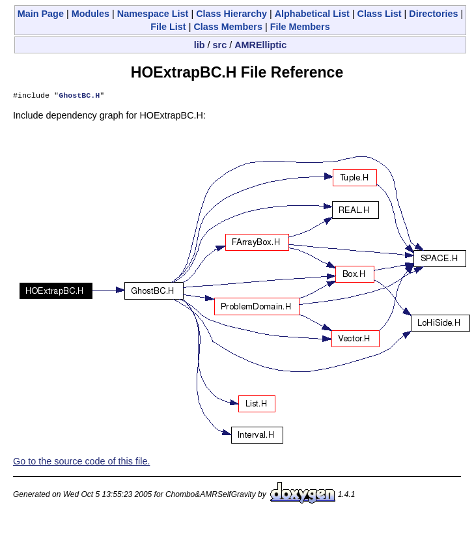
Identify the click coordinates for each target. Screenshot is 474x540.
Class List (379, 13)
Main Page (41, 13)
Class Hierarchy (231, 13)
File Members (300, 26)
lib (199, 45)
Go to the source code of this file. (81, 462)
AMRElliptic (260, 45)
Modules (90, 13)
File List (168, 26)
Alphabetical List (312, 13)
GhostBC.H (79, 96)
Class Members (227, 26)
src (220, 45)
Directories (433, 13)
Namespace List (153, 13)
